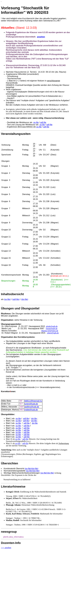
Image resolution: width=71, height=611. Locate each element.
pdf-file (43, 122)
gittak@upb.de (52, 326)
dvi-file (34, 419)
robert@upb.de (53, 333)
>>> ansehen (6, 548)
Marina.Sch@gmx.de (49, 331)
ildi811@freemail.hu (33, 401)
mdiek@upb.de (31, 410)
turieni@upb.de (31, 404)
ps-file (36, 122)
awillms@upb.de (31, 407)
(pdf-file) (16, 299)
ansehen (41, 37)
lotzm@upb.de (51, 328)
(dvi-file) (24, 299)
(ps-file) (7, 299)
